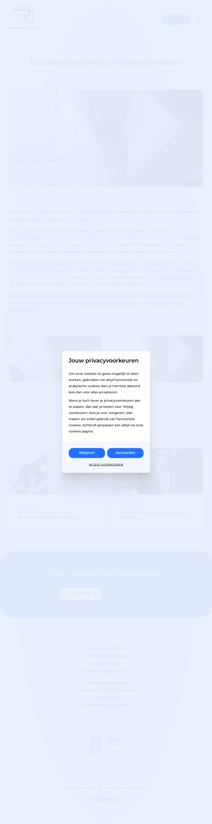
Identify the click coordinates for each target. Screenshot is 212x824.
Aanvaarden (125, 453)
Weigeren (87, 453)
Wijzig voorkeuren (106, 465)
